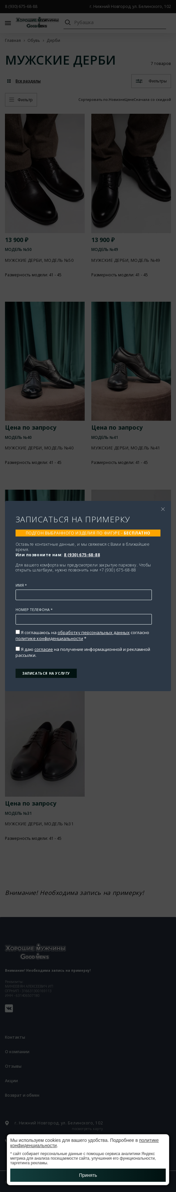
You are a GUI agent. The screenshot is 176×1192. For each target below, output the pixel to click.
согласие (43, 649)
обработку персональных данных (94, 632)
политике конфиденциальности (49, 638)
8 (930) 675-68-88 (82, 555)
